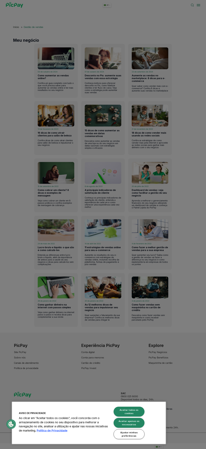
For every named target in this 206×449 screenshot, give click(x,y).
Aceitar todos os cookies (129, 412)
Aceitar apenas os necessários (129, 423)
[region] (89, 422)
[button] (11, 424)
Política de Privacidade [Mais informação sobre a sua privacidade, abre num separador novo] (52, 430)
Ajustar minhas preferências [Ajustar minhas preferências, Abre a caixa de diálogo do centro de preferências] (129, 434)
